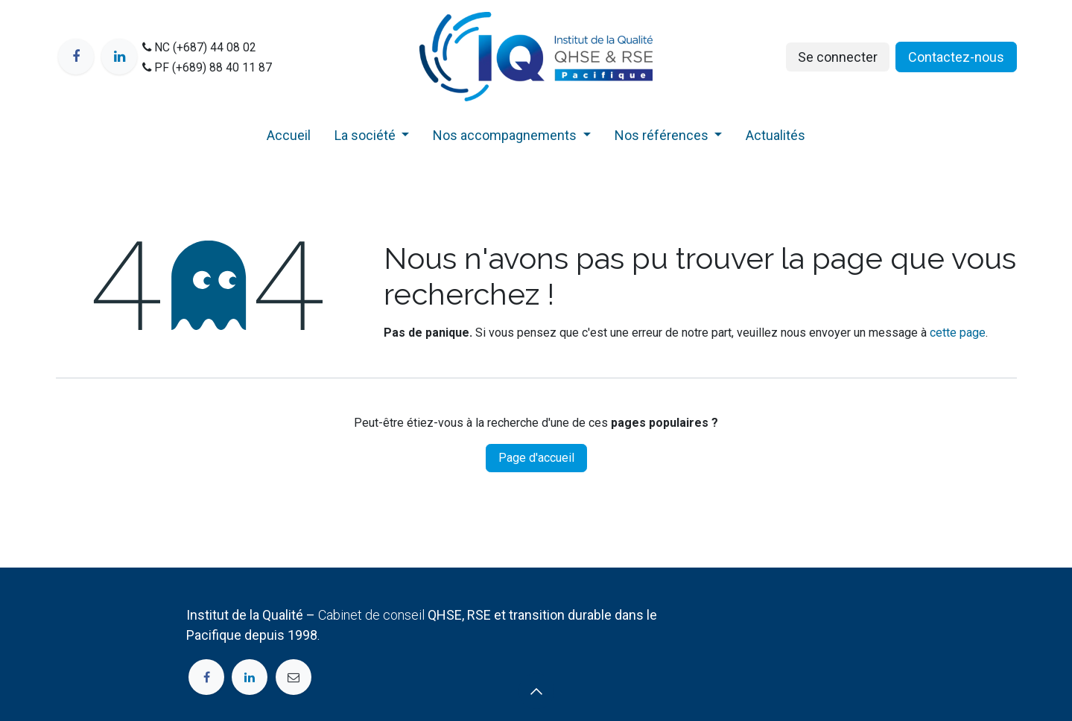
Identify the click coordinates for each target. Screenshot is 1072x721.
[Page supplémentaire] (293, 677)
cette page (958, 332)
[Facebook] (76, 56)
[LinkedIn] (119, 56)
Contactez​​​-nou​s (956, 57)
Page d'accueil (536, 458)
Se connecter (838, 57)
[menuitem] (289, 138)
